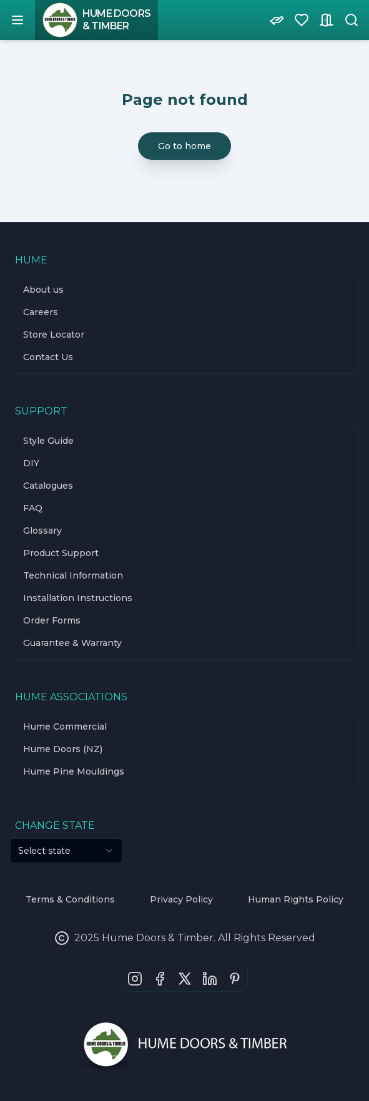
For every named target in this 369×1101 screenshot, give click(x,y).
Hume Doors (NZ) (62, 749)
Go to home (184, 146)
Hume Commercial (65, 726)
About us (43, 289)
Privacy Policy (181, 899)
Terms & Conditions (70, 899)
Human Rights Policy (295, 899)
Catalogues (48, 485)
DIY (31, 463)
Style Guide (48, 440)
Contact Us (48, 357)
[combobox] (66, 850)
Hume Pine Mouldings (73, 771)
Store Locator (53, 334)
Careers (40, 312)
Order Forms (52, 620)
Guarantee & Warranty (72, 642)
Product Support (61, 553)
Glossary (42, 530)
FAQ (32, 508)
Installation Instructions (77, 598)
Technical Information (73, 575)
